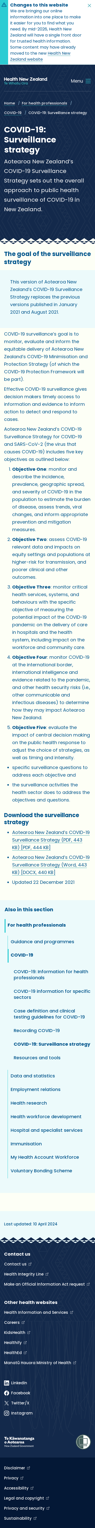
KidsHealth (15, 1332)
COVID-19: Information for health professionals (51, 974)
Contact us (16, 1264)
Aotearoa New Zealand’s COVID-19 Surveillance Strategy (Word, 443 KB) (51, 865)
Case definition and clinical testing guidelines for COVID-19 (49, 1014)
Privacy (12, 1478)
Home (9, 103)
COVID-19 (13, 112)
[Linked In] (15, 1383)
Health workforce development (46, 1116)
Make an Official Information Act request (45, 1284)
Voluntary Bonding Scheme (41, 1171)
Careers (12, 1322)
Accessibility (17, 1488)
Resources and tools (37, 1057)
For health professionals (44, 103)
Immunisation (26, 1144)
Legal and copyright (24, 1498)
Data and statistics (33, 1076)
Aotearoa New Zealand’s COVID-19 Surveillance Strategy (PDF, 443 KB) (51, 840)
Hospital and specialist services (47, 1130)
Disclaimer (15, 1468)
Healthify (13, 1342)
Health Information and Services (36, 1312)
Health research (29, 1103)
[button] (89, 5)
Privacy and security (25, 1508)
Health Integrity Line (24, 1274)
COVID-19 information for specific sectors (52, 994)
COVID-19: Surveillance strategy (52, 1044)
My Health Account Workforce (45, 1157)
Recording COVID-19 (37, 1030)
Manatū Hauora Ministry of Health (38, 1362)
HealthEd (13, 1352)
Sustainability (18, 1518)
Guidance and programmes (42, 941)
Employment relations (36, 1089)
